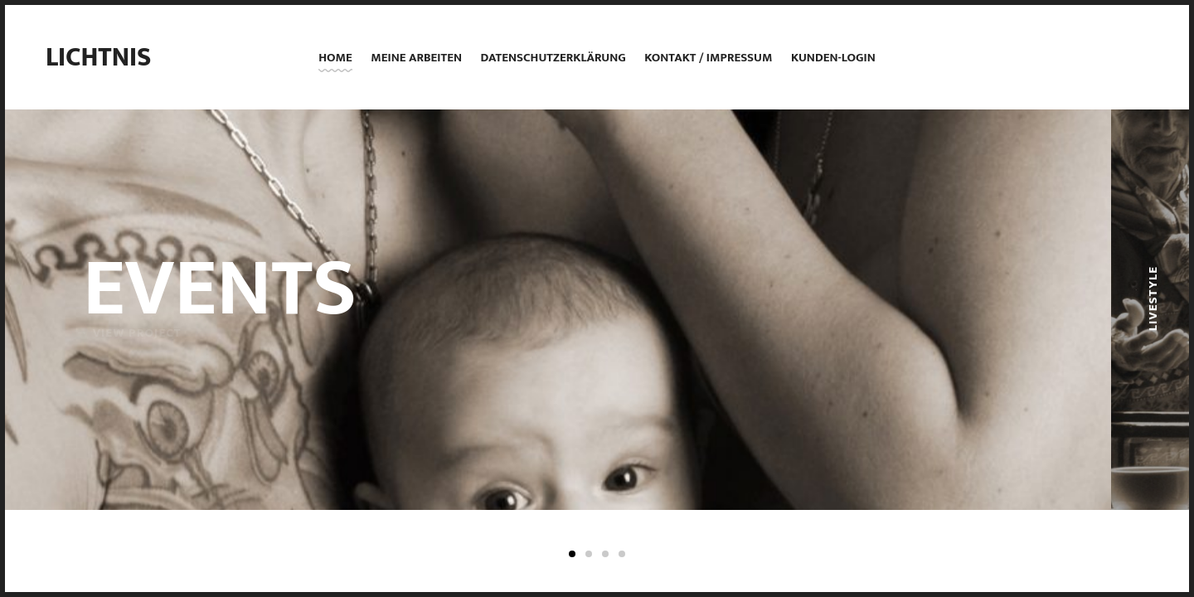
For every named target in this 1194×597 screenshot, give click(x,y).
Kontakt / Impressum (708, 57)
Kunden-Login (833, 57)
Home (335, 57)
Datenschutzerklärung (552, 57)
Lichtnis (99, 58)
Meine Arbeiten (416, 57)
